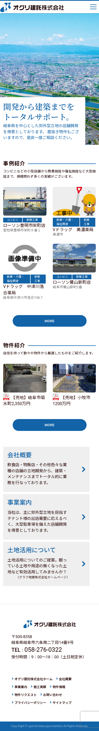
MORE (49, 321)
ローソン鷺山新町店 (72, 282)
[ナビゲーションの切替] (93, 7)
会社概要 (65, 679)
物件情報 (59, 687)
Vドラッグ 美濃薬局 (73, 229)
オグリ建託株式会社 (32, 7)
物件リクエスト (26, 695)
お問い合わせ (52, 695)
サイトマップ (62, 703)
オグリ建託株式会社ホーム (34, 679)
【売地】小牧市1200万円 (71, 400)
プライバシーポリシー (30, 703)
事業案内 (21, 687)
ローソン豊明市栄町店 (24, 225)
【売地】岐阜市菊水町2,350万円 (24, 400)
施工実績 (40, 687)
